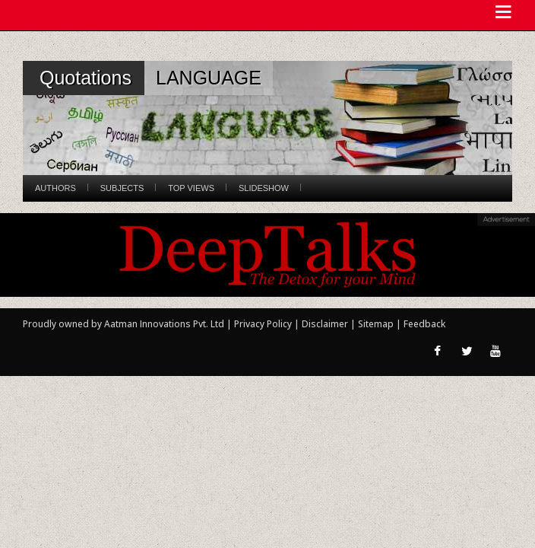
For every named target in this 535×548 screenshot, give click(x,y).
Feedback (424, 323)
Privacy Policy (264, 323)
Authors (55, 188)
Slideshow (264, 188)
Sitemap (377, 323)
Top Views (191, 188)
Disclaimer (325, 323)
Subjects (122, 188)
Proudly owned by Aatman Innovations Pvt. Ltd (123, 323)
